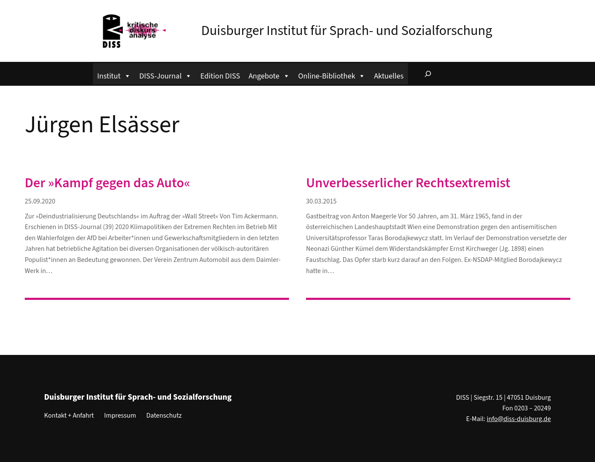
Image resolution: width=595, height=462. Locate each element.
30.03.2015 (321, 201)
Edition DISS (220, 75)
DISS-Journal (165, 74)
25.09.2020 (40, 201)
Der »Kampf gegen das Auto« (107, 183)
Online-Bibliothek (332, 74)
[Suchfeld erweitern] (428, 74)
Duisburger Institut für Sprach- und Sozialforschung (346, 31)
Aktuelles (388, 75)
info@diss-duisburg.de (519, 419)
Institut (114, 74)
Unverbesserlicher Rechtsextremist (408, 183)
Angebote (268, 74)
